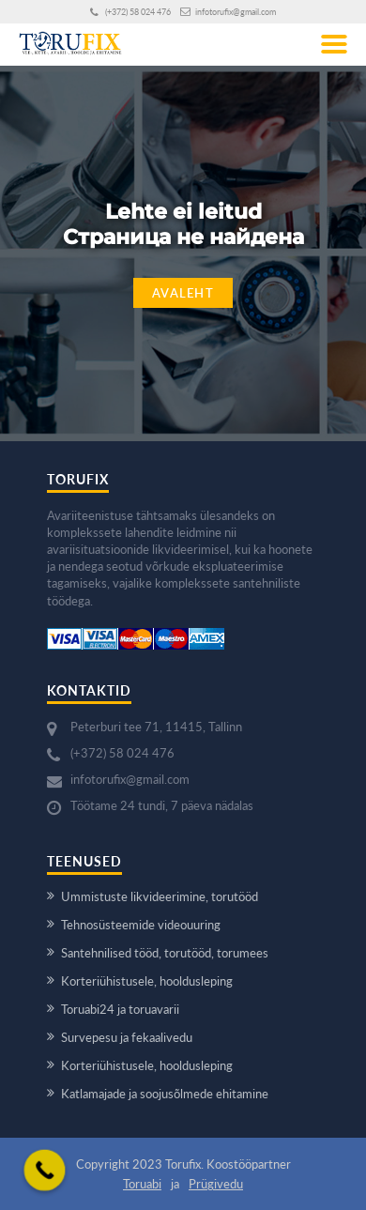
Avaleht (183, 292)
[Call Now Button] (45, 1170)
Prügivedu (216, 1183)
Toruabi (142, 1183)
